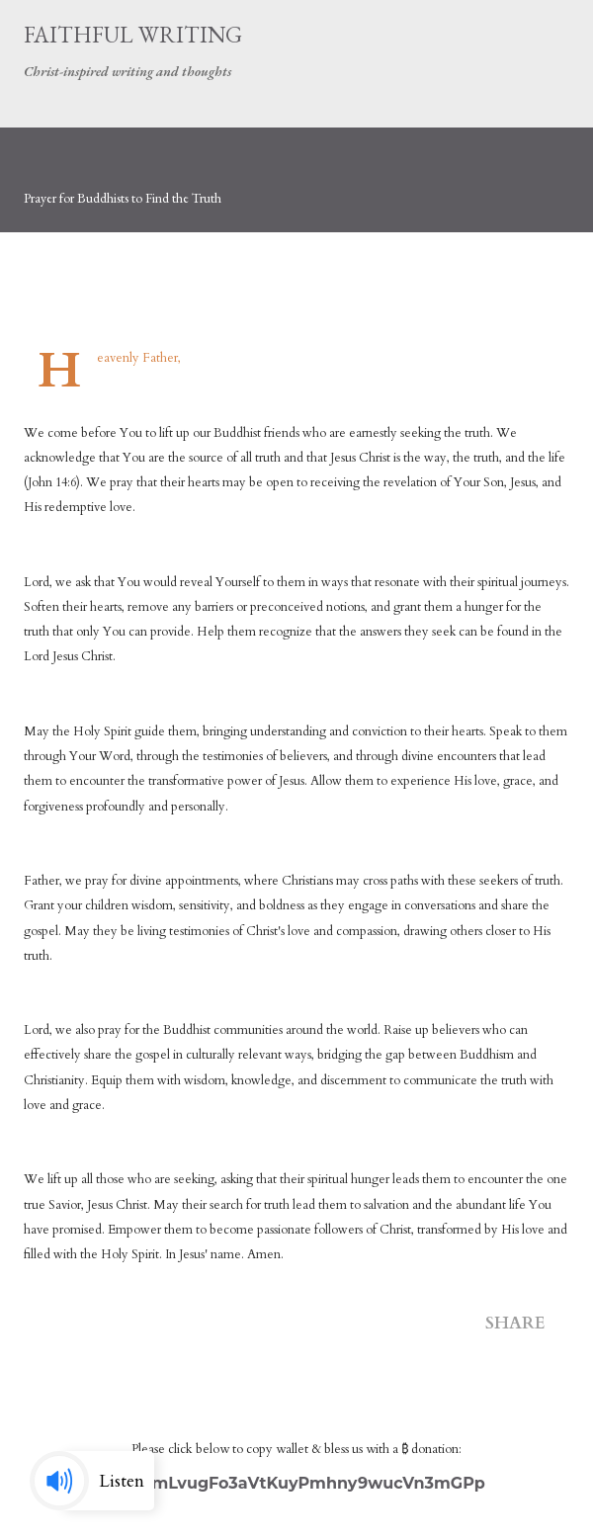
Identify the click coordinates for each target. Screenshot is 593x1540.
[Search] (510, 35)
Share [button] (515, 1323)
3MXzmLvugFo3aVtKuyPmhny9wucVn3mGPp (296, 1483)
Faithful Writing (133, 34)
